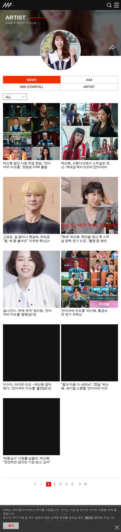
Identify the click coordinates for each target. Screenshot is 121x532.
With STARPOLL (32, 87)
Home (9, 23)
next (79, 484)
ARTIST (89, 87)
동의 (11, 525)
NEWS (32, 80)
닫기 (117, 527)
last (85, 484)
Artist (21, 23)
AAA (89, 80)
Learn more (31, 139)
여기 (88, 517)
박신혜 (32, 23)
